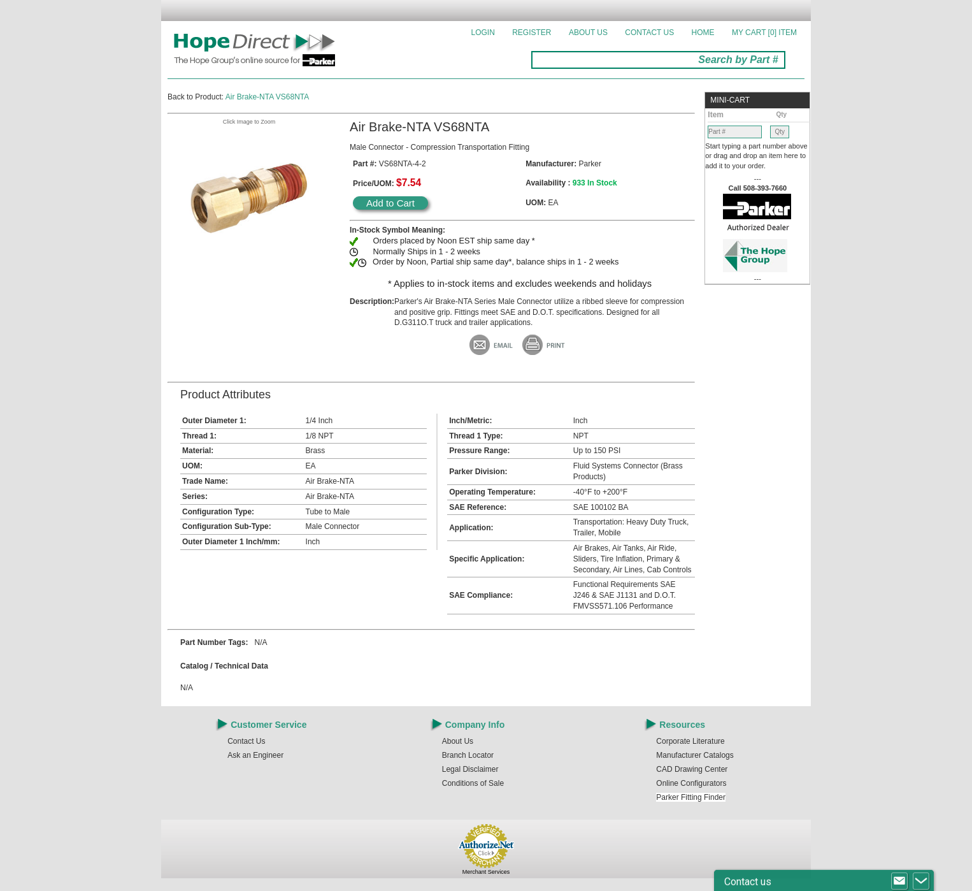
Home (703, 32)
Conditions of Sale (473, 783)
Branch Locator (468, 755)
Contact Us (649, 32)
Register (531, 32)
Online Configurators (691, 783)
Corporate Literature (690, 741)
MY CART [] (764, 32)
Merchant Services (486, 872)
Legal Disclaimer (470, 769)
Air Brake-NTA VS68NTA (267, 96)
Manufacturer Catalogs (694, 755)
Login (483, 32)
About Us (588, 32)
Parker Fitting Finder (690, 797)
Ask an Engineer (255, 755)
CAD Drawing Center (691, 769)
